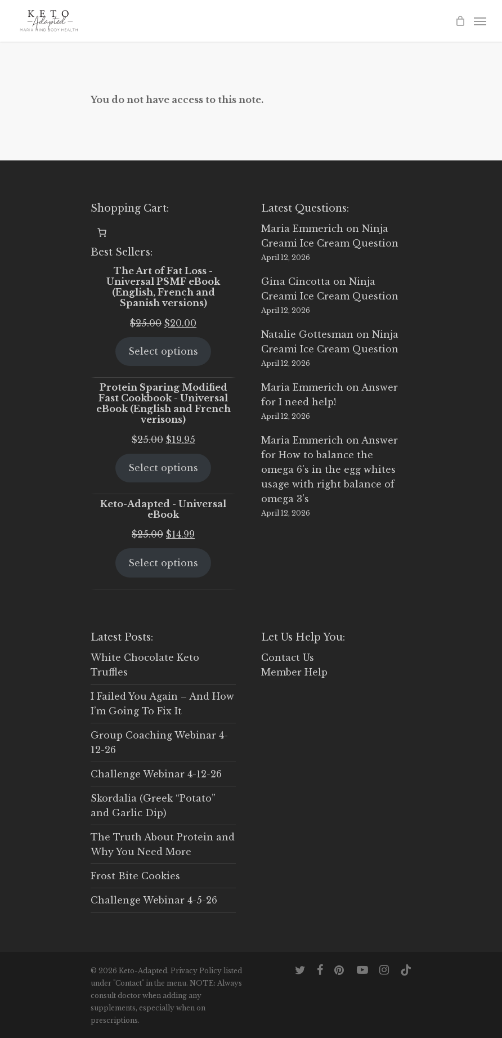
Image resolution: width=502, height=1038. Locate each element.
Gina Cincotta (295, 281)
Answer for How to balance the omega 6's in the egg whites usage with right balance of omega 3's (329, 469)
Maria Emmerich (302, 228)
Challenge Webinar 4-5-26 (154, 900)
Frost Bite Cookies (135, 876)
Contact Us (287, 657)
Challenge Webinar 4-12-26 (156, 774)
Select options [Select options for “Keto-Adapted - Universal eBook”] (163, 563)
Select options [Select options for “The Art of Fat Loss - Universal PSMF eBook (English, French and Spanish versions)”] (163, 351)
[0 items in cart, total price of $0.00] (102, 232)
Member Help (294, 672)
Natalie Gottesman (307, 334)
